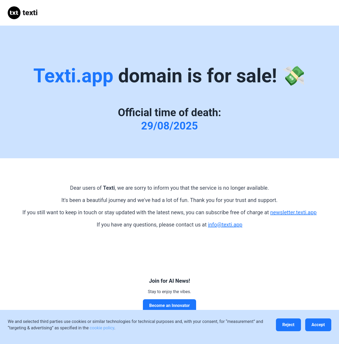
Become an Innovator (169, 305)
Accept (318, 324)
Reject (288, 324)
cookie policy (102, 327)
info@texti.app (225, 224)
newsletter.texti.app (293, 212)
